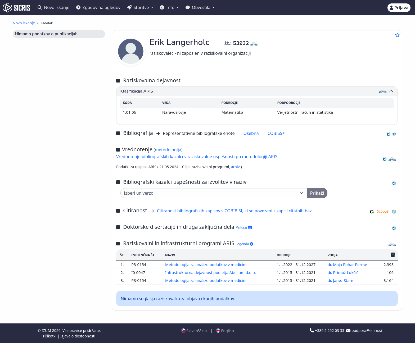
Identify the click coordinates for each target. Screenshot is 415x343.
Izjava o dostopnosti (77, 336)
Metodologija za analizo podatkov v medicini (206, 264)
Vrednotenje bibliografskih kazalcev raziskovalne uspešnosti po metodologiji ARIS (196, 156)
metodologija (168, 150)
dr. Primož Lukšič (343, 272)
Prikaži (244, 227)
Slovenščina (194, 330)
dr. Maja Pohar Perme (348, 264)
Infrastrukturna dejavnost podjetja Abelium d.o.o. (211, 272)
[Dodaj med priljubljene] (397, 35)
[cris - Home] (16, 7)
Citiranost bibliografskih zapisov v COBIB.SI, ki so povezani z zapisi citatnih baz (234, 211)
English (225, 330)
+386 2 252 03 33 (327, 330)
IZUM (47, 330)
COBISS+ (276, 133)
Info (167, 7)
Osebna (251, 133)
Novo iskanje (53, 7)
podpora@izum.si (364, 330)
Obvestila (198, 7)
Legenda (244, 244)
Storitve (138, 7)
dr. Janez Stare (341, 280)
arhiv (236, 166)
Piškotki (50, 336)
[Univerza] (213, 193)
